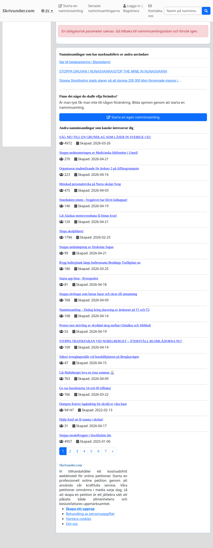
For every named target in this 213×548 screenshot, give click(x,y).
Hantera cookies (78, 518)
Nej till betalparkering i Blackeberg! (84, 62)
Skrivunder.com (18, 11)
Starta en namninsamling (70, 8)
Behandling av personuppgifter (90, 513)
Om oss (72, 523)
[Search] (183, 11)
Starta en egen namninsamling (133, 117)
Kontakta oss (155, 11)
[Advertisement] (26, 84)
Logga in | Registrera (133, 8)
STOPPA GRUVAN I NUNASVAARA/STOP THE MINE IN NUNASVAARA (113, 71)
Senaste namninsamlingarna (104, 8)
